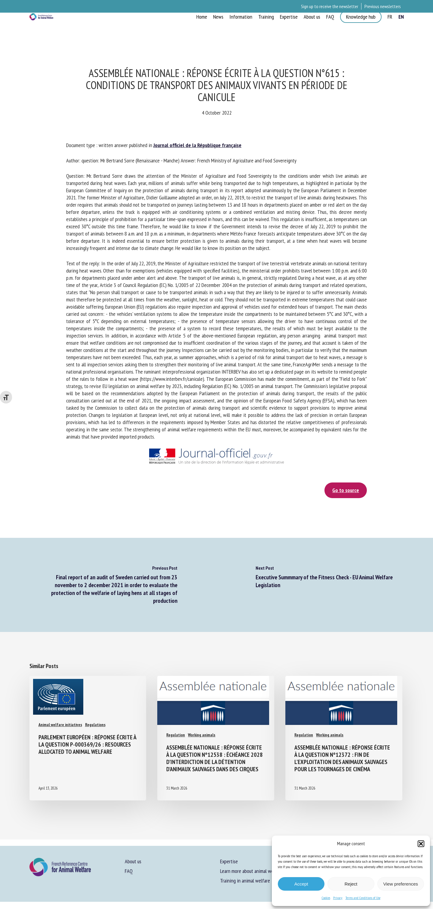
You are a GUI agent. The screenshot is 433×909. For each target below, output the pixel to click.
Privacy (337, 897)
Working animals (201, 729)
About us (133, 861)
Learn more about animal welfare (251, 870)
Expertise (229, 861)
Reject (351, 883)
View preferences (400, 883)
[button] (421, 844)
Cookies (326, 897)
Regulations (95, 724)
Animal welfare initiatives (60, 724)
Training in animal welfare (245, 880)
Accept (301, 883)
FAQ (129, 870)
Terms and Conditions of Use (362, 897)
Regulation (175, 729)
